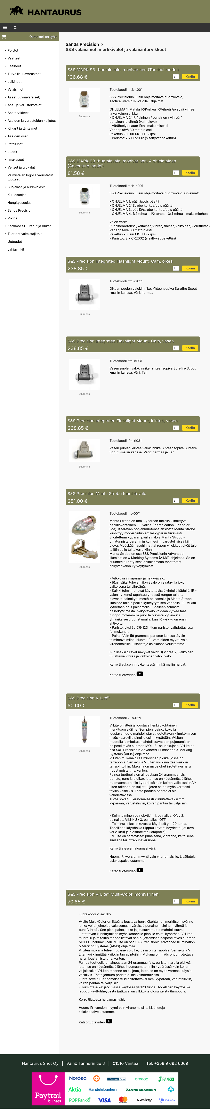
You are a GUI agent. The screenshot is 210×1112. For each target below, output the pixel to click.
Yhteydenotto (155, 28)
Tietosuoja (131, 28)
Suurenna (84, 116)
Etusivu (48, 28)
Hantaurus (69, 28)
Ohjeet (111, 28)
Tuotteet (30, 28)
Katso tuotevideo (126, 675)
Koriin (190, 77)
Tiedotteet (91, 28)
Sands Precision (82, 44)
